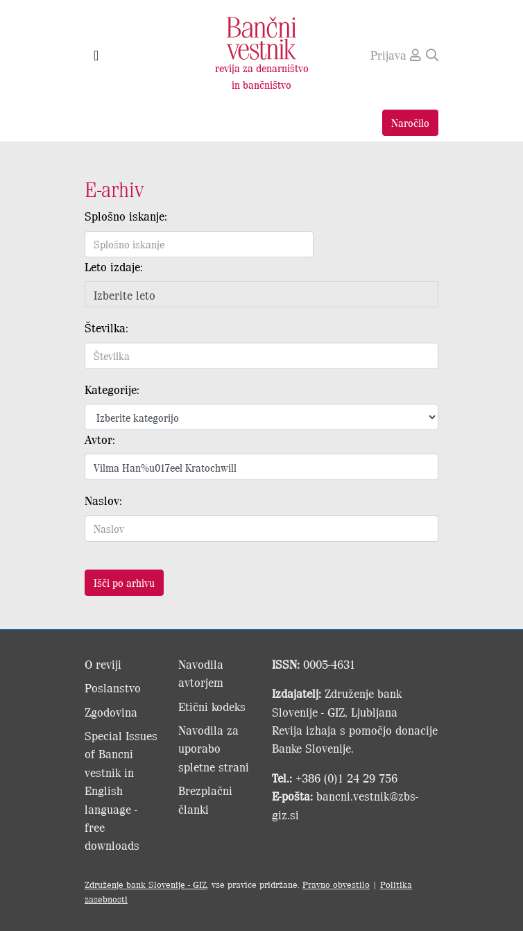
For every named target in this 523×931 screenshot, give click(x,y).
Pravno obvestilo (336, 884)
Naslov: (103, 500)
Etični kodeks (212, 706)
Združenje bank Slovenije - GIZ (146, 884)
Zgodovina (111, 711)
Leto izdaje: (114, 266)
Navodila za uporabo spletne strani (213, 748)
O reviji (103, 664)
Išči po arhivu (124, 582)
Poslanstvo (113, 687)
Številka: (106, 327)
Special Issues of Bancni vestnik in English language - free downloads (121, 790)
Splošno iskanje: (126, 215)
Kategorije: (112, 389)
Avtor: (100, 439)
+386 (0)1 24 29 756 (346, 777)
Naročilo (410, 122)
